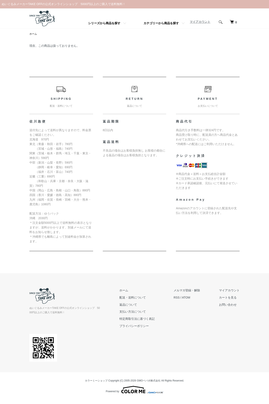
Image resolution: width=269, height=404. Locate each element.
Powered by (134, 389)
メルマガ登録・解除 (187, 290)
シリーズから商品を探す (104, 23)
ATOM (186, 297)
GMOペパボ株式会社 (149, 380)
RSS (177, 297)
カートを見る (228, 297)
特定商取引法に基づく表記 (137, 318)
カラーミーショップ (96, 380)
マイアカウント (200, 21)
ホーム (33, 33)
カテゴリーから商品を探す (161, 23)
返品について (128, 304)
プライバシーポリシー (134, 326)
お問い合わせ (228, 304)
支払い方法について (132, 311)
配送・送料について (132, 297)
